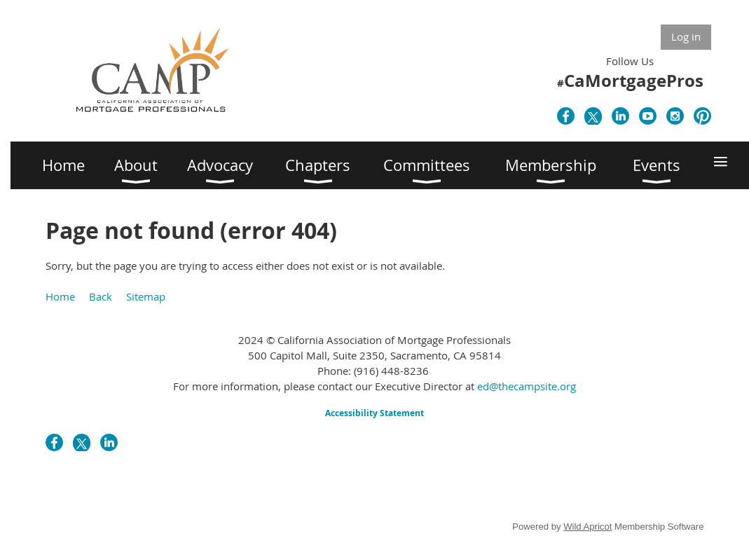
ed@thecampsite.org (526, 386)
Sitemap (145, 296)
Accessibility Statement (374, 413)
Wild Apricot (587, 526)
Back (100, 296)
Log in (686, 36)
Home (60, 296)
